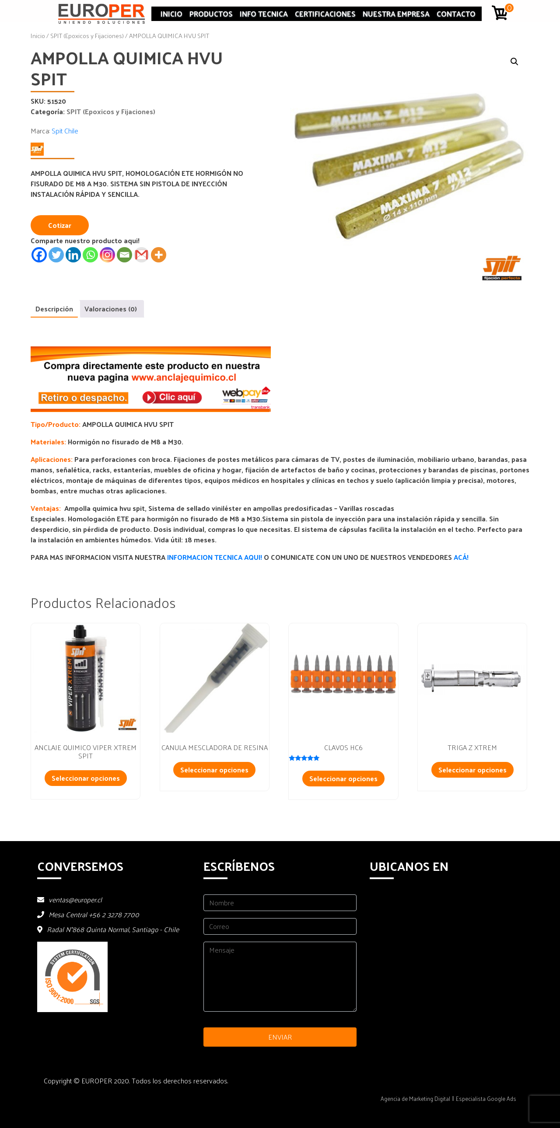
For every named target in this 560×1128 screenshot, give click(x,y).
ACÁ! (461, 557)
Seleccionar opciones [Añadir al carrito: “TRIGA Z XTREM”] (472, 769)
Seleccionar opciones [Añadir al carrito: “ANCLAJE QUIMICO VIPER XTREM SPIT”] (86, 778)
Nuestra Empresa (396, 13)
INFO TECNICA (264, 13)
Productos (211, 13)
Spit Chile (65, 130)
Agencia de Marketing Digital (415, 1098)
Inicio (171, 13)
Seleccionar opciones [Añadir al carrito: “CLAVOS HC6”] (343, 778)
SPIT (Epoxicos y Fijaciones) (87, 35)
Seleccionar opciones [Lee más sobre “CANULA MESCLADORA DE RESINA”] (214, 769)
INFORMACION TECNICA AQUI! (215, 557)
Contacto (456, 13)
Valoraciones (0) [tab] (110, 308)
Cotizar (59, 225)
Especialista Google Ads (486, 1098)
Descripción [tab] (54, 308)
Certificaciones (325, 13)
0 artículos (509, 8)
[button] (514, 62)
